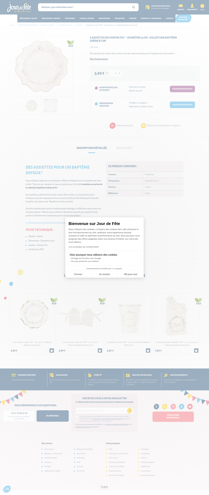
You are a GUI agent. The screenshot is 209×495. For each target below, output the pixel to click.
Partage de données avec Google (86, 258)
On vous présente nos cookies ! (85, 261)
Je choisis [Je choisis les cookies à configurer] (104, 274)
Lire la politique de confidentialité (84, 247)
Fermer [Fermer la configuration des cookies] (78, 274)
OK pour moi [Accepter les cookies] (130, 274)
